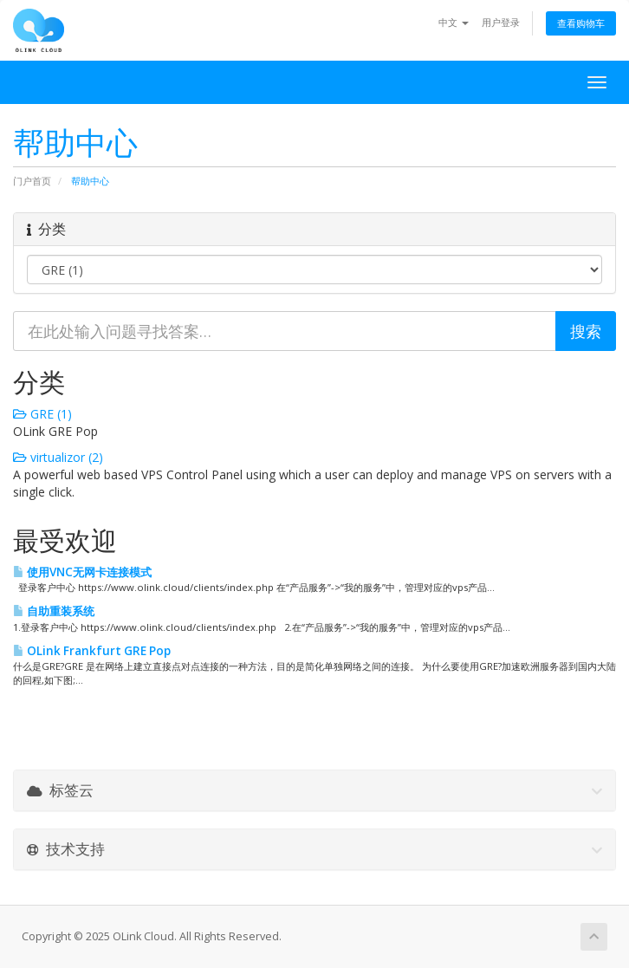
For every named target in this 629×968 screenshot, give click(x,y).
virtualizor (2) (58, 457)
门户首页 (32, 180)
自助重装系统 (53, 611)
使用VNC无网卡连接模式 (82, 572)
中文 (453, 22)
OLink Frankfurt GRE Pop (92, 651)
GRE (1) (42, 414)
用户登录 (501, 22)
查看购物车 (581, 22)
